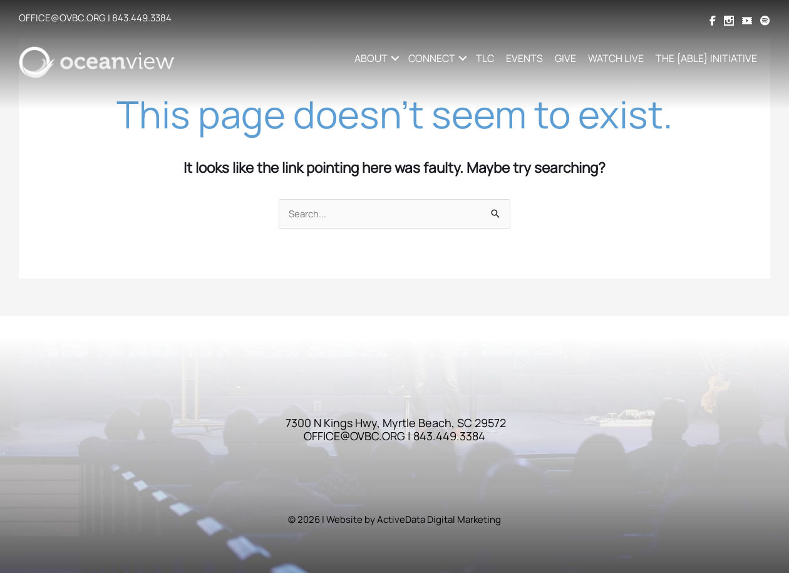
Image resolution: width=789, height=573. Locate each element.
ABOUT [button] (371, 58)
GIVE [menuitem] (565, 58)
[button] (395, 58)
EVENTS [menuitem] (524, 58)
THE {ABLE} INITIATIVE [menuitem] (706, 58)
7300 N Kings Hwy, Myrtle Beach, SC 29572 (396, 422)
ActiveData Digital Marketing (439, 519)
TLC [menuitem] (485, 58)
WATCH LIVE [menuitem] (616, 58)
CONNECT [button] (431, 58)
